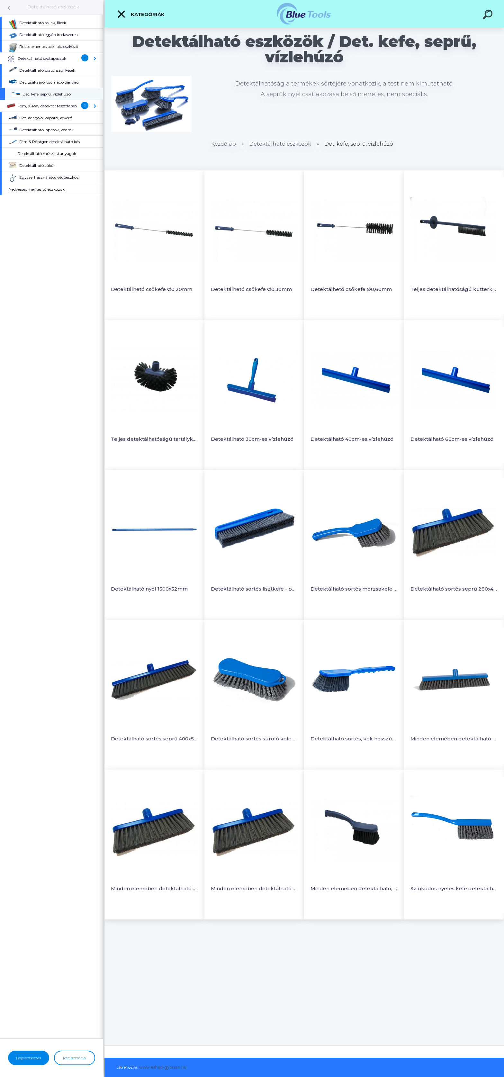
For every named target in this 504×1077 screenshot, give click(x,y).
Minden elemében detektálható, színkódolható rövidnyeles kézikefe (354, 888)
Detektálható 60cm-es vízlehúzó (451, 439)
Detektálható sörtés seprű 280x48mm (454, 589)
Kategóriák (141, 14)
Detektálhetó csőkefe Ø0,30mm (251, 289)
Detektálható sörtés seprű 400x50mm (154, 739)
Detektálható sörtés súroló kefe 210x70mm (254, 739)
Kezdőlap (223, 144)
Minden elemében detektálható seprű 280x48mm (154, 888)
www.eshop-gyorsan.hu (162, 1067)
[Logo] (304, 13)
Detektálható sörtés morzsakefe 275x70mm (354, 589)
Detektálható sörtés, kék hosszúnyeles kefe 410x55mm (354, 739)
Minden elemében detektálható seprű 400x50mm (254, 888)
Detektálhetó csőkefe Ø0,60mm (351, 289)
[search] (488, 15)
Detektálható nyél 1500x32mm (149, 589)
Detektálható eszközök (53, 7)
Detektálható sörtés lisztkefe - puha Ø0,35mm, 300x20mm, (254, 589)
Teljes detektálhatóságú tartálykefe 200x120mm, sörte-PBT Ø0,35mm (154, 439)
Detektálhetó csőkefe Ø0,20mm (151, 289)
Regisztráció (74, 1057)
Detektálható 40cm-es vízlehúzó (351, 439)
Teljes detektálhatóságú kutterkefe (454, 289)
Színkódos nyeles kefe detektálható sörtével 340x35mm (454, 888)
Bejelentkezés (28, 1057)
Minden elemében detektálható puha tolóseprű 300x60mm (454, 739)
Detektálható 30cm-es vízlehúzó (252, 439)
